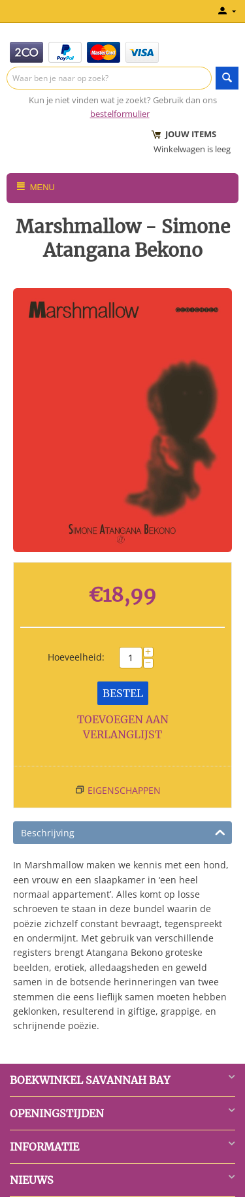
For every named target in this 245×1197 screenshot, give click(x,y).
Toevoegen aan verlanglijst (123, 727)
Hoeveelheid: (76, 657)
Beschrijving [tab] (123, 832)
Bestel (123, 693)
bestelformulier (120, 114)
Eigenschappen (124, 790)
